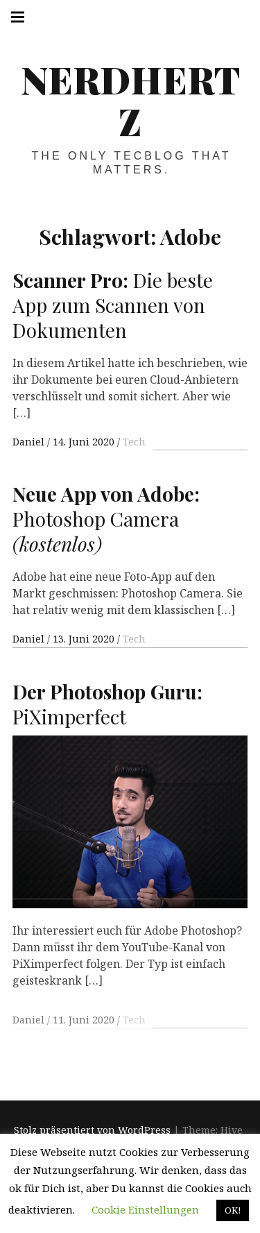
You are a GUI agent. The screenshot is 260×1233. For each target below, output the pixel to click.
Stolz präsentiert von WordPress (92, 1130)
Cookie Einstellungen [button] (145, 1209)
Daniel (29, 441)
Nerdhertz (130, 100)
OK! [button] (233, 1210)
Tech (134, 441)
